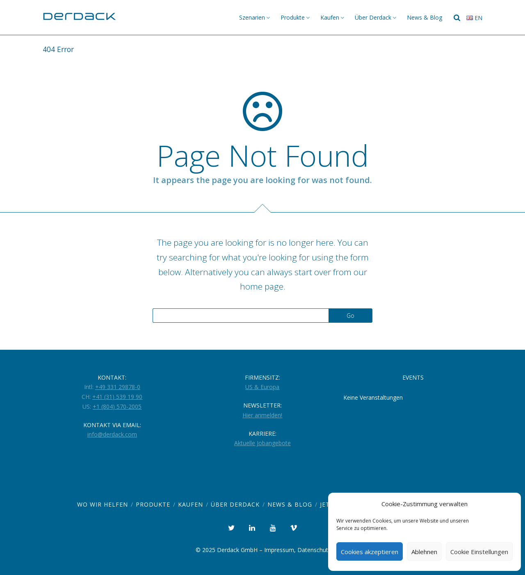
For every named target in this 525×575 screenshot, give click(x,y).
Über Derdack (373, 17)
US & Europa (262, 387)
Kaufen (329, 17)
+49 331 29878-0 (117, 387)
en (474, 18)
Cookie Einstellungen (479, 552)
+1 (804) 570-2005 (117, 406)
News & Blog (424, 17)
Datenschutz (314, 550)
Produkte (293, 17)
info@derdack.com (112, 434)
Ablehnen (424, 552)
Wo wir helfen (102, 504)
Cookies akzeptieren (369, 552)
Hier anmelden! (262, 415)
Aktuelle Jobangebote (262, 443)
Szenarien (252, 17)
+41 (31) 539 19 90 (117, 397)
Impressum (279, 550)
